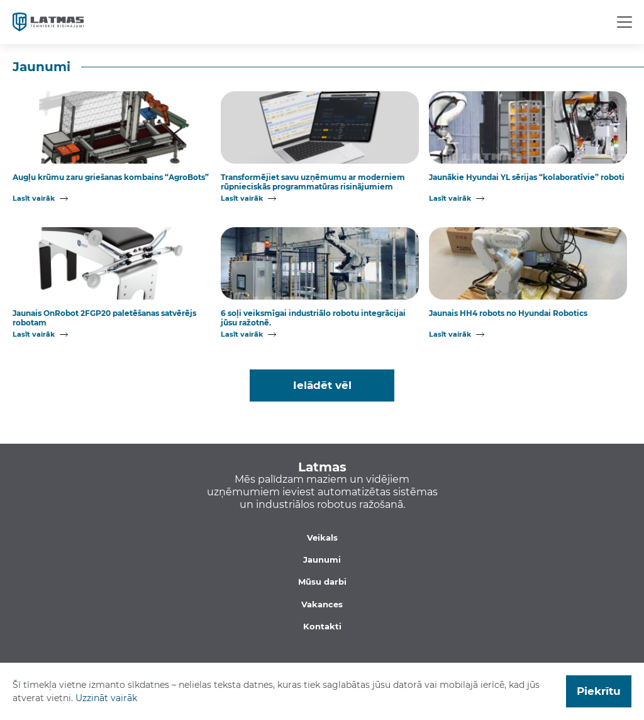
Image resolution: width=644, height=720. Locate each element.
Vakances (322, 604)
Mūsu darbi (322, 582)
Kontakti (322, 626)
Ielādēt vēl (322, 385)
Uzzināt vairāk (106, 698)
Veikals (322, 537)
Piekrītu (599, 691)
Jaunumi (322, 559)
